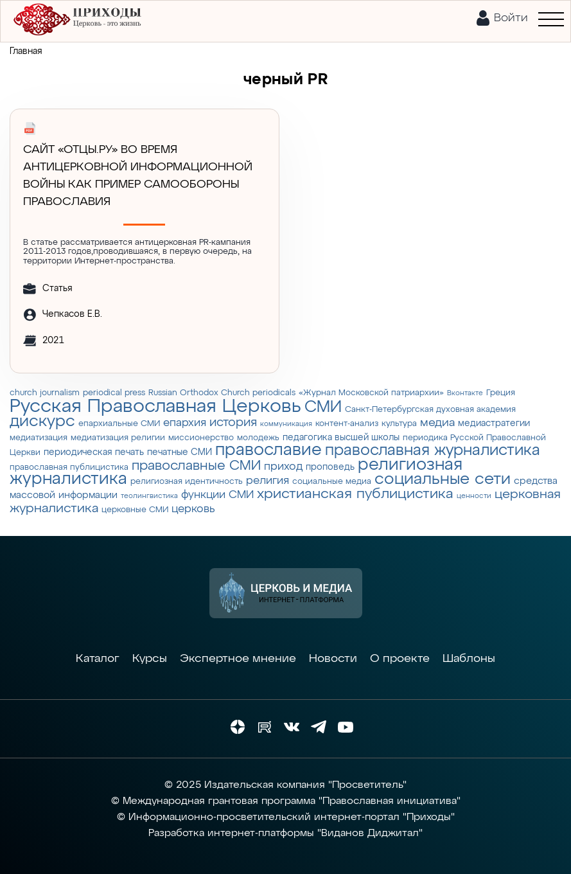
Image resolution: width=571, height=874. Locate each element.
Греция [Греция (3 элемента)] (500, 393)
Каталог (97, 658)
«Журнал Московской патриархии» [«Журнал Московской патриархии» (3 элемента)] (371, 393)
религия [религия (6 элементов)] (267, 481)
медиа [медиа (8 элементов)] (437, 423)
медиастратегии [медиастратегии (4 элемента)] (494, 423)
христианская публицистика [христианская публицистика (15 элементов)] (355, 494)
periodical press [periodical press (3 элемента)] (114, 393)
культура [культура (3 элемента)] (399, 424)
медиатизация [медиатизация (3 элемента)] (38, 438)
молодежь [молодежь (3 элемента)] (258, 438)
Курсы (149, 658)
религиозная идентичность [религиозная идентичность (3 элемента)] (186, 481)
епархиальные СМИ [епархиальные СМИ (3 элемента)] (119, 424)
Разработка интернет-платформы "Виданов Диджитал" (285, 833)
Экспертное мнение (238, 658)
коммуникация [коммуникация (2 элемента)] (286, 424)
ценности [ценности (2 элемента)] (474, 496)
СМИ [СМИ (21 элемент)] (323, 407)
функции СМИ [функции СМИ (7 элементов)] (217, 495)
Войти (511, 18)
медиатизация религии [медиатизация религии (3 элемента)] (118, 438)
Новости (333, 658)
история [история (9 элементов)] (233, 422)
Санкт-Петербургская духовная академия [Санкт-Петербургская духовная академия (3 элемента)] (430, 410)
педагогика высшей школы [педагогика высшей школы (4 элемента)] (341, 437)
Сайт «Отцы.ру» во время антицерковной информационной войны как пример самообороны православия (137, 176)
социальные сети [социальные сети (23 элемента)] (442, 479)
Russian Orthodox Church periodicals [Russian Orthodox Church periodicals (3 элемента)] (221, 393)
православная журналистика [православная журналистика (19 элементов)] (432, 450)
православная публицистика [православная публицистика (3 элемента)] (69, 467)
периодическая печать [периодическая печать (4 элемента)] (94, 452)
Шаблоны (469, 658)
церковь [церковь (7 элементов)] (193, 509)
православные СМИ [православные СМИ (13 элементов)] (196, 466)
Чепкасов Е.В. (72, 314)
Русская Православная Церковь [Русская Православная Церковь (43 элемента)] (155, 406)
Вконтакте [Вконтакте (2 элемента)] (465, 393)
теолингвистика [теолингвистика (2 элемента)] (149, 496)
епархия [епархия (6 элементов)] (184, 423)
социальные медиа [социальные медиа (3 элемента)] (331, 481)
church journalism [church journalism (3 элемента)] (45, 393)
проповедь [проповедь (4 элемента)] (330, 467)
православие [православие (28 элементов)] (268, 450)
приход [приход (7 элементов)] (283, 466)
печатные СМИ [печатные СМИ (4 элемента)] (179, 452)
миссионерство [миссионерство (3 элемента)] (201, 438)
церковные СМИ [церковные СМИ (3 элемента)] (134, 510)
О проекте (400, 658)
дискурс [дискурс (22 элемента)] (42, 421)
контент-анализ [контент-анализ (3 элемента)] (346, 424)
